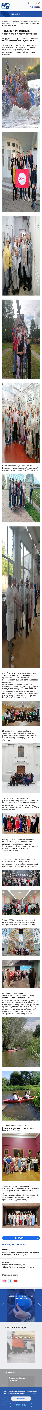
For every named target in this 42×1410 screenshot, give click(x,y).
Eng (35, 7)
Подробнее (31, 1393)
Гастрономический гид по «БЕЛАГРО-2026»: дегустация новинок (18, 1266)
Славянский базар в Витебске (18, 1379)
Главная (5, 21)
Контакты (15, 14)
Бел (38, 7)
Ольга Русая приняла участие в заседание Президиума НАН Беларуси (20, 1253)
